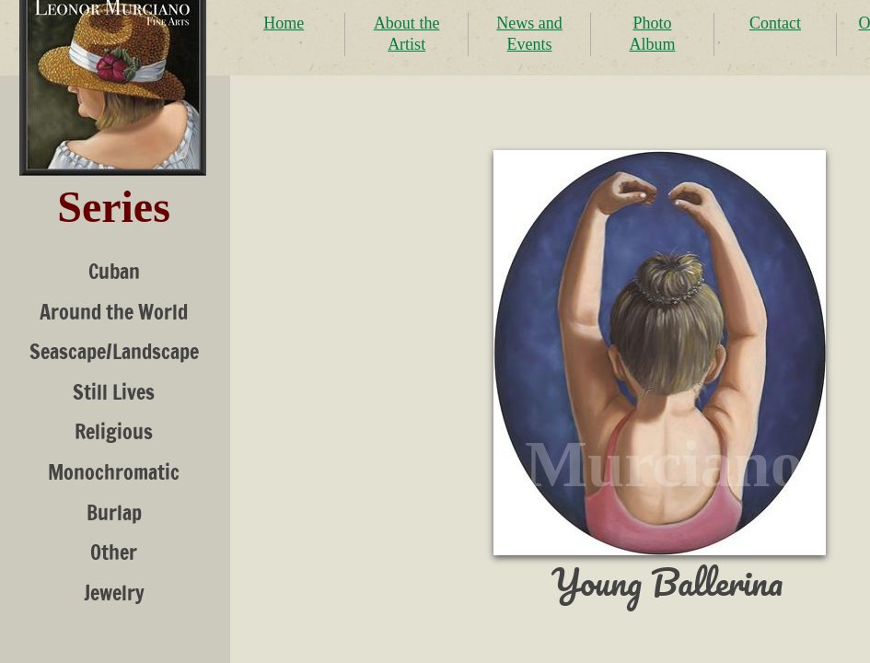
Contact (775, 23)
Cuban (114, 271)
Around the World (114, 311)
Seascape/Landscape (114, 351)
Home (283, 23)
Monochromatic (114, 472)
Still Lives (114, 392)
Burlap (114, 512)
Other (113, 552)
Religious (114, 431)
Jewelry (114, 592)
